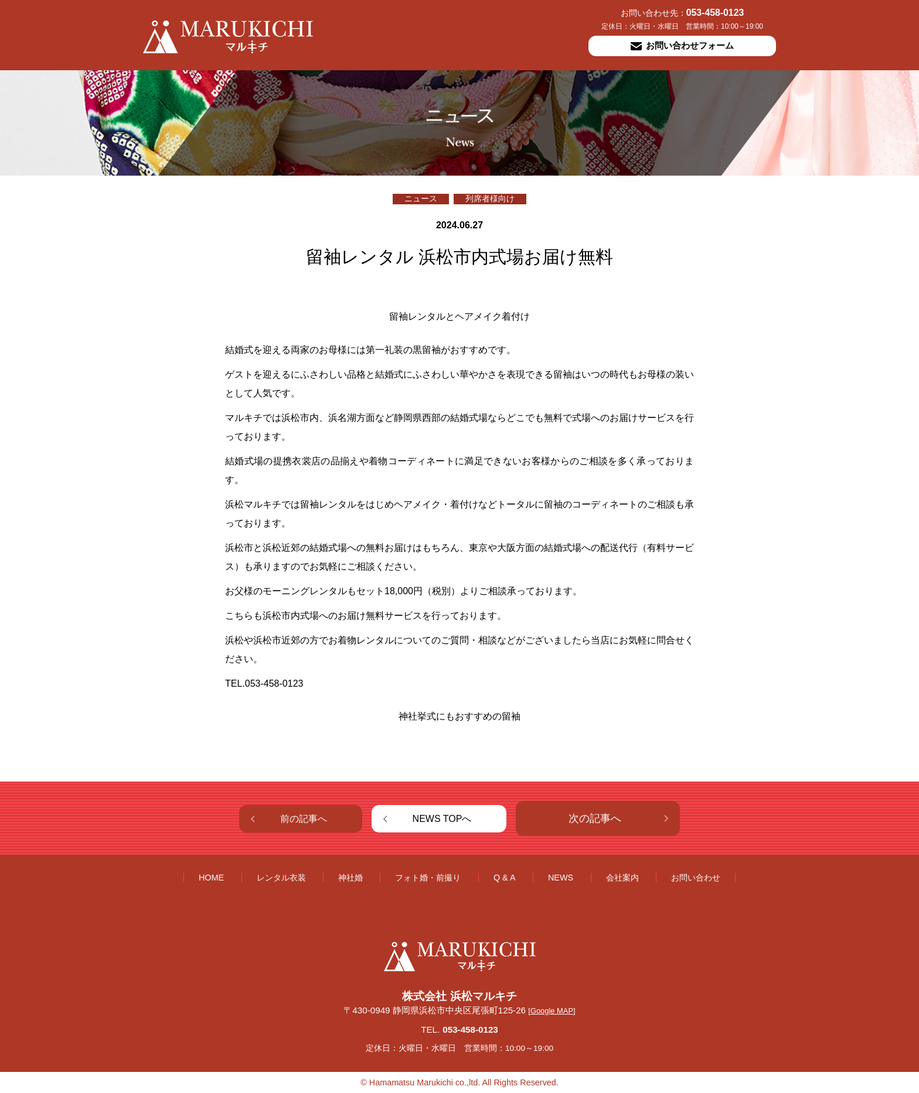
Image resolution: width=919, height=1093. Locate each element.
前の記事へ (303, 819)
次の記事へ (595, 818)
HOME (211, 877)
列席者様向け (490, 198)
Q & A (504, 877)
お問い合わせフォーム (682, 45)
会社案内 (622, 877)
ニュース (420, 198)
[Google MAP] (551, 1010)
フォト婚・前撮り (428, 877)
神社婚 (350, 877)
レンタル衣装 (281, 877)
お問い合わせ (695, 877)
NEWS (560, 877)
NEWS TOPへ (442, 819)
